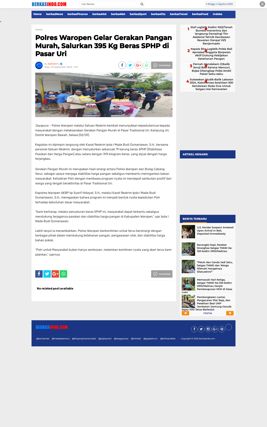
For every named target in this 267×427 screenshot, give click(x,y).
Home (37, 14)
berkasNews (54, 14)
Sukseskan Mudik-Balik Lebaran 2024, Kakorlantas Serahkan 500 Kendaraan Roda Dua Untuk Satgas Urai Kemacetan (211, 84)
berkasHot (99, 14)
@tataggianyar (121, 338)
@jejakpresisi (104, 338)
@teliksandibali (167, 338)
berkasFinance (77, 14)
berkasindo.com (207, 338)
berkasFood (200, 14)
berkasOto (158, 14)
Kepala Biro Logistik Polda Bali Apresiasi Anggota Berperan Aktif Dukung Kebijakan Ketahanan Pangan (211, 53)
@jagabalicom (150, 338)
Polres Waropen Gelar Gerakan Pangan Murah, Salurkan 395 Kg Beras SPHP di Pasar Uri (103, 46)
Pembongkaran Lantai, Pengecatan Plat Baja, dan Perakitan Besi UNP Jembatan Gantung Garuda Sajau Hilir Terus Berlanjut (206, 303)
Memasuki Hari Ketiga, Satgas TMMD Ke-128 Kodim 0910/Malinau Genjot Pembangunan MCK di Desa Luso (207, 286)
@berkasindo (42, 338)
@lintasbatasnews (61, 338)
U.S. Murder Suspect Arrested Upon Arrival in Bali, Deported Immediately (215, 230)
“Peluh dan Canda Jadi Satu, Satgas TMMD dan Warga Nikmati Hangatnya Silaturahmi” (215, 267)
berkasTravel (178, 14)
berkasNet (118, 14)
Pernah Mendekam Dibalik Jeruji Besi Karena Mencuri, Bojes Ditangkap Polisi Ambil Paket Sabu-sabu (211, 69)
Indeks (217, 14)
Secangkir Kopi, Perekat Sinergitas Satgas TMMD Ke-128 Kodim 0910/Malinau (214, 248)
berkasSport (138, 14)
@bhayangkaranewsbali (84, 338)
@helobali (136, 338)
